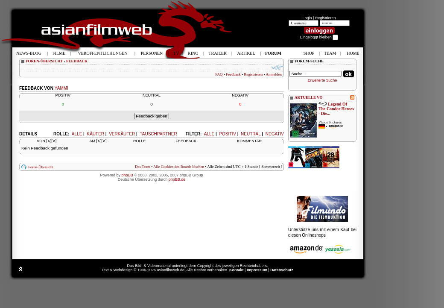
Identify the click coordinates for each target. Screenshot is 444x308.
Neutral (251, 134)
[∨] (53, 141)
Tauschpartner (158, 134)
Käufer (95, 134)
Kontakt (236, 270)
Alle (209, 134)
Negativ (275, 134)
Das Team (142, 166)
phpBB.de (177, 179)
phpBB (127, 175)
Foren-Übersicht (40, 167)
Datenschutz (281, 270)
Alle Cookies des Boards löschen (178, 166)
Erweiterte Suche (322, 80)
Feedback (233, 74)
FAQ (218, 74)
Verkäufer (122, 134)
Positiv (227, 134)
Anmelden (274, 74)
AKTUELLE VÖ (309, 97)
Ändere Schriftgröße (278, 67)
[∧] (48, 141)
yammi (61, 88)
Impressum (257, 270)
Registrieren (325, 18)
